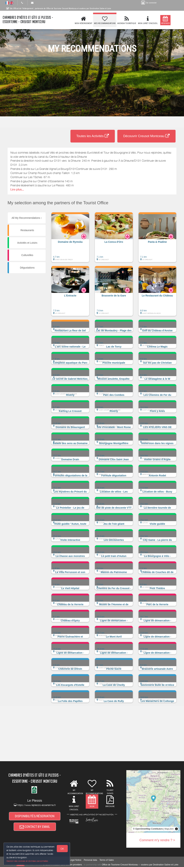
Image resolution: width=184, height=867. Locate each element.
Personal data (90, 860)
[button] (70, 239)
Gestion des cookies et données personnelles (27, 861)
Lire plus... (17, 189)
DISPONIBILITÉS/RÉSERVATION (34, 816)
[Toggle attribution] (176, 829)
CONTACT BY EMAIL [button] (35, 827)
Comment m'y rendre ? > (157, 840)
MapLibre (169, 829)
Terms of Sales (107, 860)
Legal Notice (75, 860)
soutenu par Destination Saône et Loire (159, 864)
